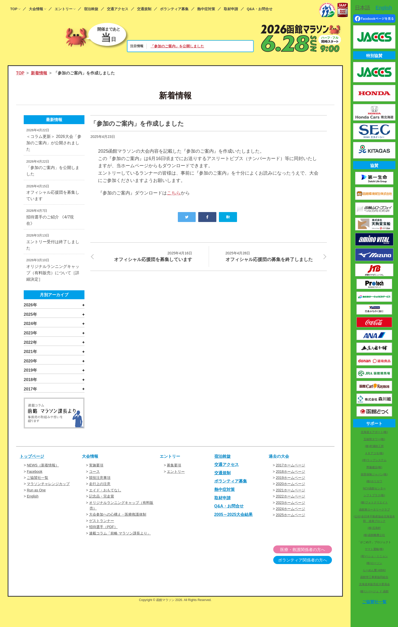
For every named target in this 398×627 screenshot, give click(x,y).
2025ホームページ (290, 516)
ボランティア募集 (174, 9)
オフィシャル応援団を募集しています (144, 256)
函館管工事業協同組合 (374, 577)
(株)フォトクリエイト (374, 502)
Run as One (36, 491)
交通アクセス (117, 9)
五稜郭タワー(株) (374, 439)
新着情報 (39, 73)
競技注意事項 (99, 479)
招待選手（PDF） (103, 528)
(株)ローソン (374, 563)
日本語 (362, 7)
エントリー (63, 9)
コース (94, 473)
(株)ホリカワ (374, 481)
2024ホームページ (290, 510)
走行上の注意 (99, 485)
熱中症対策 (206, 9)
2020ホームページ (290, 485)
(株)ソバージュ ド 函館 (374, 591)
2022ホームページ (290, 498)
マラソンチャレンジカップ (48, 485)
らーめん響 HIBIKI (374, 570)
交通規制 (144, 9)
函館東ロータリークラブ (374, 509)
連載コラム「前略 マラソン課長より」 (120, 534)
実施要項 (96, 467)
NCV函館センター (374, 488)
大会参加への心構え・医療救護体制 (117, 516)
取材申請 (231, 9)
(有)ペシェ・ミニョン (374, 556)
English (33, 498)
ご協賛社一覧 (37, 479)
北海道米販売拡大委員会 (374, 584)
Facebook (34, 473)
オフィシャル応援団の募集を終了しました (273, 256)
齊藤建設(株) (374, 467)
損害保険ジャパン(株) (374, 474)
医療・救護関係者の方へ (305, 551)
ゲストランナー (101, 522)
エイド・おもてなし (105, 491)
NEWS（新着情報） (43, 467)
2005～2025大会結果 (233, 516)
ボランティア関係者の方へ (305, 561)
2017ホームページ (290, 467)
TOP (13, 9)
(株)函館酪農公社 (374, 535)
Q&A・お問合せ (259, 9)
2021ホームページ (290, 491)
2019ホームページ (290, 479)
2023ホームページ (290, 504)
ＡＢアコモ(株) (374, 453)
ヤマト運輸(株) (374, 549)
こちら (174, 192)
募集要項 (174, 467)
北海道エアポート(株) (374, 432)
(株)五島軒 (374, 527)
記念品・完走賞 (101, 498)
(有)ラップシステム (374, 460)
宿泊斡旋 (91, 9)
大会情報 (36, 9)
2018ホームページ (290, 473)
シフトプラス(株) (374, 495)
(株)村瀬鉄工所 (374, 446)
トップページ (32, 457)
